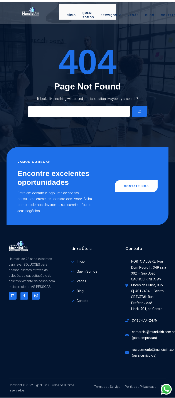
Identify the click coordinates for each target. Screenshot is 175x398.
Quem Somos (88, 15)
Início (71, 15)
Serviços (111, 15)
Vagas (133, 15)
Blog (149, 15)
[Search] (139, 111)
